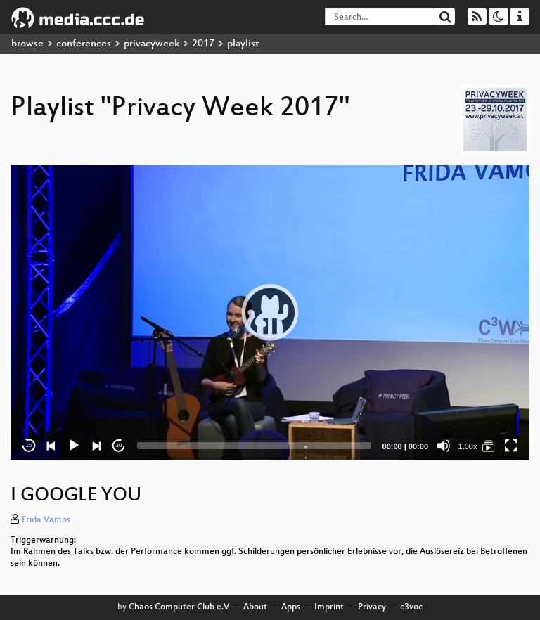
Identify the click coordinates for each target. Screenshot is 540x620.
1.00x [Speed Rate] (467, 446)
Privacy (372, 607)
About (255, 607)
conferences (83, 44)
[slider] (254, 445)
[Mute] (444, 446)
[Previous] (51, 446)
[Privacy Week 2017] (489, 446)
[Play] (74, 446)
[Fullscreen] (511, 446)
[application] (270, 312)
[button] (270, 312)
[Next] (96, 446)
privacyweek (151, 44)
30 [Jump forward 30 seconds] (119, 445)
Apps (290, 607)
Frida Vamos (46, 520)
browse (27, 44)
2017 (203, 44)
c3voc (411, 607)
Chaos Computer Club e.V (179, 607)
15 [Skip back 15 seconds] (29, 445)
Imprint (329, 607)
